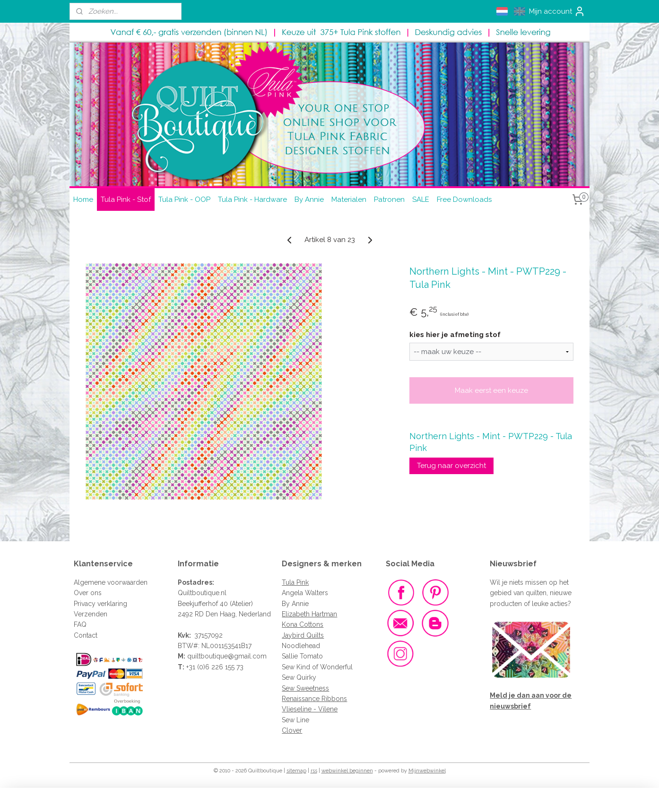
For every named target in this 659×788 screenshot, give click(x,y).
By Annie (309, 199)
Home (83, 199)
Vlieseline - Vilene (310, 709)
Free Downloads (464, 199)
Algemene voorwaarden (110, 582)
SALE (420, 199)
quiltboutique (207, 656)
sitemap (296, 771)
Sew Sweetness (305, 688)
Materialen (348, 199)
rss (314, 771)
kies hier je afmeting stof (455, 334)
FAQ (80, 624)
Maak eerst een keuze (491, 390)
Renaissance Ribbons (314, 698)
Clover (292, 730)
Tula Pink (295, 582)
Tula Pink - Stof (126, 199)
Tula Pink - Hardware (252, 199)
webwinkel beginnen (347, 771)
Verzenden (90, 614)
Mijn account (557, 11)
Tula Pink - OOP (184, 199)
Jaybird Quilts (303, 635)
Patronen (389, 199)
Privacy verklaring (100, 603)
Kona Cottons (302, 624)
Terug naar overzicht (451, 465)
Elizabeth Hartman (309, 614)
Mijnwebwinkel (427, 771)
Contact (85, 635)
